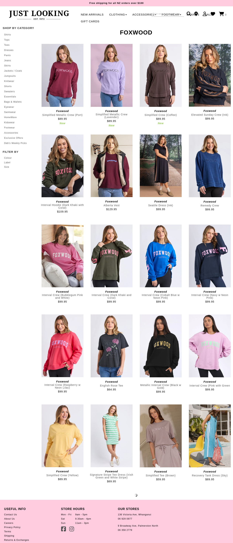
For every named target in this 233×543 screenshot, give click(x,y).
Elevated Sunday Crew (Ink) (209, 114)
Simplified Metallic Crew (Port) (62, 114)
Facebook (64, 529)
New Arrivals (92, 14)
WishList (214, 13)
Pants (7, 55)
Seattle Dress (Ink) (160, 205)
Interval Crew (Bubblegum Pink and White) (62, 296)
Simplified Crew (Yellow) (62, 475)
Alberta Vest (112, 205)
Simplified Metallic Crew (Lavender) (112, 116)
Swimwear (10, 112)
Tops (7, 40)
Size (6, 167)
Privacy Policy (12, 527)
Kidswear (9, 122)
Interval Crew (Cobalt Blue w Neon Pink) (161, 296)
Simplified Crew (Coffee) (161, 114)
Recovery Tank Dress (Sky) (210, 475)
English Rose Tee (111, 385)
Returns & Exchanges (16, 540)
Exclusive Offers (13, 138)
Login (205, 13)
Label (7, 162)
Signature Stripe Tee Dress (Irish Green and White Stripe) (111, 476)
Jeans (7, 60)
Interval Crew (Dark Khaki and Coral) (112, 296)
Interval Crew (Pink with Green (210, 385)
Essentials (10, 96)
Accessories (144, 14)
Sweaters (9, 91)
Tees (7, 45)
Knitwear (9, 81)
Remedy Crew (210, 205)
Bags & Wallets (13, 102)
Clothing (118, 14)
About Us (9, 519)
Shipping (9, 536)
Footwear (9, 127)
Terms (7, 531)
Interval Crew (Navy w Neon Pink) (209, 296)
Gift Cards (90, 21)
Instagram (72, 529)
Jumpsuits (10, 76)
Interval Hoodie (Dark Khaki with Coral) (62, 206)
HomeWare (10, 117)
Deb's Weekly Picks (15, 143)
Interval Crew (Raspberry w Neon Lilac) (62, 386)
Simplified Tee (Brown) (161, 475)
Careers (8, 523)
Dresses (9, 50)
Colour (8, 158)
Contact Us (10, 514)
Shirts (7, 34)
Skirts (7, 65)
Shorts (8, 86)
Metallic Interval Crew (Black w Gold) (160, 386)
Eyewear (9, 107)
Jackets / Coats (13, 71)
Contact (197, 13)
